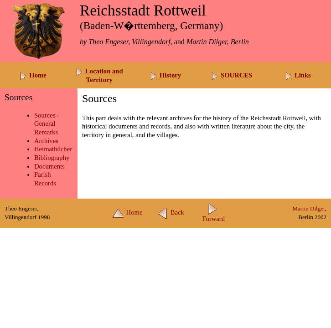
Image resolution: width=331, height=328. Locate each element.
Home (33, 75)
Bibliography (51, 157)
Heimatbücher (53, 149)
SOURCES (231, 75)
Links (298, 75)
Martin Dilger (308, 208)
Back (170, 212)
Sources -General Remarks (46, 124)
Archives (46, 140)
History (165, 75)
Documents (49, 166)
